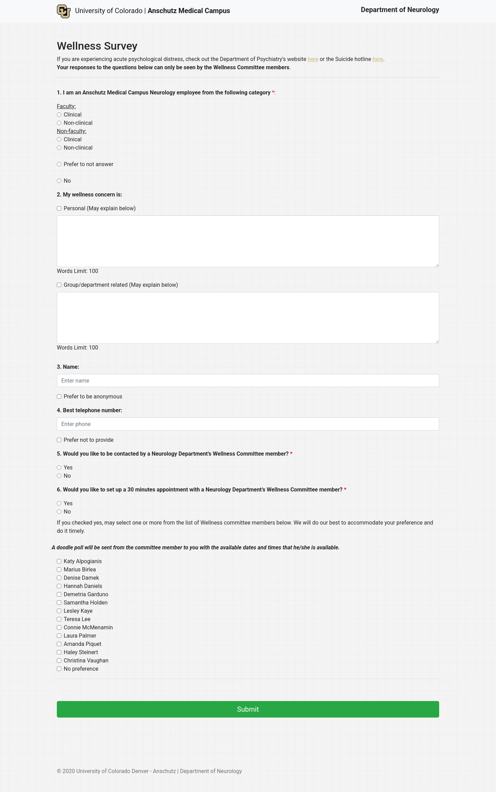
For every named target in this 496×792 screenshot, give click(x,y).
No (67, 180)
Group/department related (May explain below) (121, 285)
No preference (81, 669)
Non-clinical (78, 123)
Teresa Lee (77, 619)
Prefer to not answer (88, 164)
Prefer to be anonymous (93, 396)
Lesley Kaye (78, 611)
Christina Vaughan (86, 660)
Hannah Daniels (83, 586)
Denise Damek (81, 578)
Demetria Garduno (86, 594)
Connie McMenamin (88, 627)
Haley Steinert (81, 652)
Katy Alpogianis (83, 561)
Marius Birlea (80, 569)
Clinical (73, 114)
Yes (68, 467)
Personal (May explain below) (100, 208)
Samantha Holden (85, 602)
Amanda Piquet (82, 644)
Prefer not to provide (89, 440)
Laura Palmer (80, 635)
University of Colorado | (143, 11)
